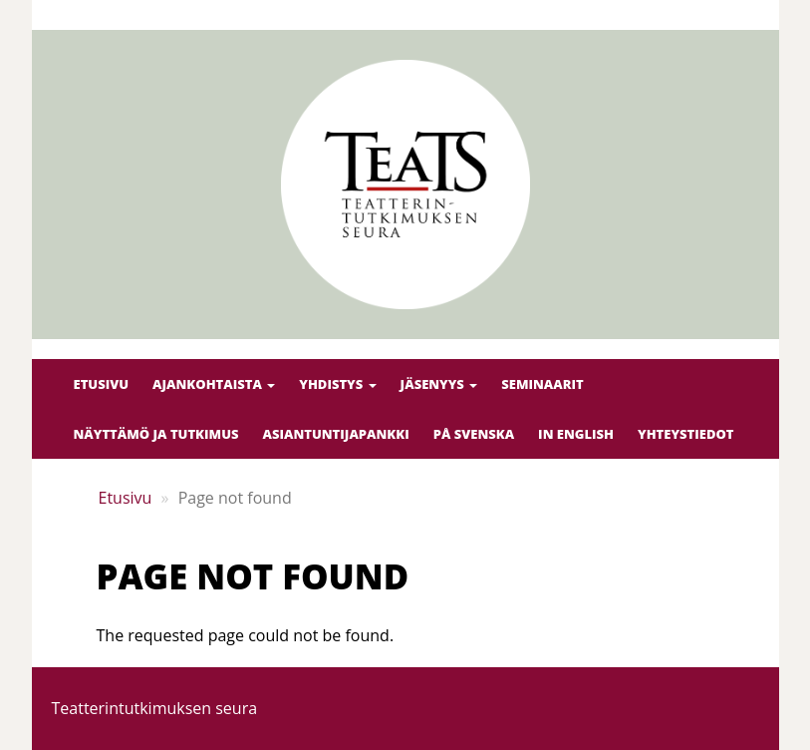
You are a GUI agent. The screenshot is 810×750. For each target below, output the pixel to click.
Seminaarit (542, 384)
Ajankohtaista (213, 384)
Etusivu (102, 384)
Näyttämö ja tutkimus (156, 434)
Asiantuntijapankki (335, 434)
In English (576, 434)
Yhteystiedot (685, 434)
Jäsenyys (439, 384)
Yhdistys (337, 384)
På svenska (473, 434)
